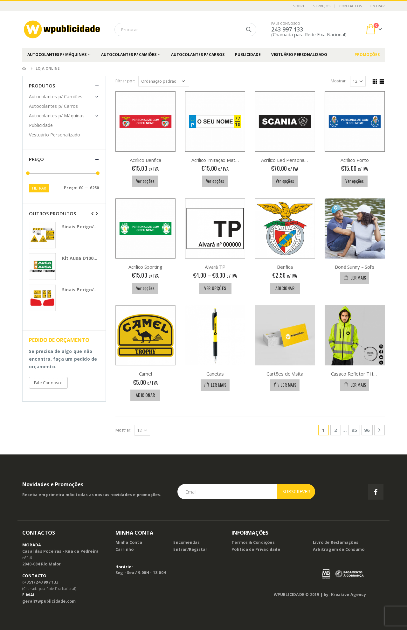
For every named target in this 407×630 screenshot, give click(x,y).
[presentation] (92, 213)
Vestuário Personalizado (299, 54)
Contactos (350, 5)
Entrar (377, 5)
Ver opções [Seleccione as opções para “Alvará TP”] (215, 288)
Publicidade (248, 54)
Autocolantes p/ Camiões (128, 54)
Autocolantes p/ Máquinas (56, 54)
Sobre (299, 5)
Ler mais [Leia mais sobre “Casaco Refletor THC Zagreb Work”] (358, 384)
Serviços (322, 5)
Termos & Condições (253, 542)
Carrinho (124, 549)
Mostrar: (339, 81)
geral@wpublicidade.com (49, 601)
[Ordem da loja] (163, 81)
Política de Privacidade (255, 549)
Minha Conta (128, 542)
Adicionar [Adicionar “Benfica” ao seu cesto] (284, 288)
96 (367, 430)
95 (354, 430)
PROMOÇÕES (367, 54)
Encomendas (186, 542)
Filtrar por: (125, 81)
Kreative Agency (348, 594)
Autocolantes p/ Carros (197, 54)
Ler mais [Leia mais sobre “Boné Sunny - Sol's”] (358, 277)
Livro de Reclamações (335, 542)
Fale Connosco (48, 382)
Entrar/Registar (190, 549)
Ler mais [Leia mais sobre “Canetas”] (219, 384)
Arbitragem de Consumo (338, 549)
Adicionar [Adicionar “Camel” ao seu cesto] (145, 394)
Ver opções (145, 181)
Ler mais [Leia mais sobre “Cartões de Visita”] (288, 384)
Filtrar (39, 188)
